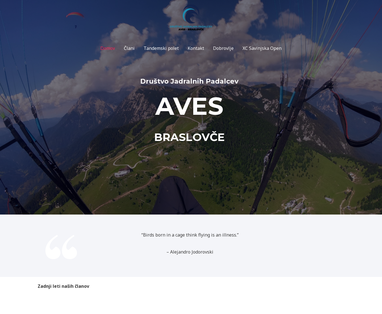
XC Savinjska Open (262, 48)
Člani (129, 48)
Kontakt (196, 48)
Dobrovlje (223, 48)
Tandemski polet (161, 48)
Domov (107, 48)
